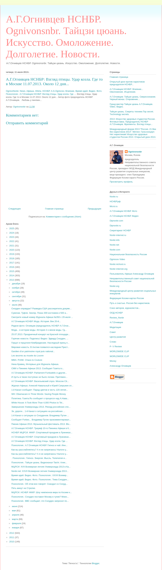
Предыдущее (94, 208)
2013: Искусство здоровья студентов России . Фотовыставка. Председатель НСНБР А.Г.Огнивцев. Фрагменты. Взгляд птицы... (133, 121)
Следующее (14, 208)
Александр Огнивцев (120, 366)
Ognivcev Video (117, 259)
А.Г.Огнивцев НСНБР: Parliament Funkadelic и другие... (39, 373)
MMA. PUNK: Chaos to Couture (26, 360)
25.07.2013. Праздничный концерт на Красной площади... (40, 334)
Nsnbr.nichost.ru (118, 264)
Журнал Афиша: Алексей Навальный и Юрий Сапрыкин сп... (42, 385)
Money (113, 361)
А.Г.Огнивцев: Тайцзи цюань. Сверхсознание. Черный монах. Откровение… (133, 98)
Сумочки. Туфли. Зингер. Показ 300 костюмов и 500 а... (39, 313)
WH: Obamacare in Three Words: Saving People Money (38, 394)
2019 (12, 254)
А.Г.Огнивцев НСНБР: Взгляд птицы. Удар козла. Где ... (39, 441)
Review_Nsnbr (117, 317)
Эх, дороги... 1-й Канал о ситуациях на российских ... (38, 411)
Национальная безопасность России (128, 254)
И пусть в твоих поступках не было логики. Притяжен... (39, 377)
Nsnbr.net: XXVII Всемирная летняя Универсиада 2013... (39, 471)
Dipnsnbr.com (116, 220)
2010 (12, 541)
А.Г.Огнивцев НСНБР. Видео (124, 216)
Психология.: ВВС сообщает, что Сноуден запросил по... (40, 501)
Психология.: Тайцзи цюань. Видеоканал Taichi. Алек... (39, 462)
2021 (12, 245)
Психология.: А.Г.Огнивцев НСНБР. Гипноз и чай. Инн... (39, 445)
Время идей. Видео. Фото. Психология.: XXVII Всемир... (39, 475)
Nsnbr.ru (114, 196)
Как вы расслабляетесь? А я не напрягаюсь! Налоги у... (39, 449)
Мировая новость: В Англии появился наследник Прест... (40, 347)
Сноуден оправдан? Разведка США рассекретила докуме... (41, 308)
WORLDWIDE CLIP (119, 351)
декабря (16, 283)
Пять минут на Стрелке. (23, 488)
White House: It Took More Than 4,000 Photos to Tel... (37, 402)
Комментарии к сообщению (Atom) (63, 216)
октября (16, 292)
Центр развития (118, 337)
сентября (17, 296)
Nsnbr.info (115, 240)
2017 (12, 262)
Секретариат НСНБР (120, 230)
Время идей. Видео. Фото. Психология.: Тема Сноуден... (40, 479)
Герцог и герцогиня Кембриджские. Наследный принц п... (40, 342)
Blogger (95, 563)
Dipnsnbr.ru (115, 225)
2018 (12, 258)
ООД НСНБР (116, 312)
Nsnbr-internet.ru (118, 235)
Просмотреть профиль (121, 181)
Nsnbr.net (114, 245)
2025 (12, 228)
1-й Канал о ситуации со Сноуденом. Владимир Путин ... (40, 415)
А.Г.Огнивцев (116, 322)
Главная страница (54, 208)
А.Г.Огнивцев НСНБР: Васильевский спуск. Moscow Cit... (40, 381)
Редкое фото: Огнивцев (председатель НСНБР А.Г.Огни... (40, 325)
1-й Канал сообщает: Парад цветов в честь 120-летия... (39, 390)
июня (15, 506)
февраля (17, 523)
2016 (12, 267)
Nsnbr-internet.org (118, 269)
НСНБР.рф (115, 201)
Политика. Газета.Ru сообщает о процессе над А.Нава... (40, 398)
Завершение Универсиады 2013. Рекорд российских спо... (40, 407)
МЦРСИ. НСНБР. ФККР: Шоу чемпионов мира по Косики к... (41, 492)
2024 (12, 233)
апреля (16, 515)
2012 (12, 533)
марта (15, 519)
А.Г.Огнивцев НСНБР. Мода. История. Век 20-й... (36, 321)
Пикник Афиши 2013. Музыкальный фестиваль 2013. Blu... (41, 424)
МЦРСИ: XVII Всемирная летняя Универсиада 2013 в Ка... (41, 466)
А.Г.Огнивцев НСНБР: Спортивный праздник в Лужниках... (41, 437)
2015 (12, 271)
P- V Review (116, 346)
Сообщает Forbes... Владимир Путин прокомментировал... (41, 419)
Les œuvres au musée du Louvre (27, 355)
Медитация (115, 327)
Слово (113, 341)
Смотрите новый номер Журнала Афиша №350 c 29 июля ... (42, 317)
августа (16, 300)
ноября (16, 288)
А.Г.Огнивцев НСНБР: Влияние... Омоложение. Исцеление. (126, 90)
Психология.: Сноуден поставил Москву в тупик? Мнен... (40, 496)
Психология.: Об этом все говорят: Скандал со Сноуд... (39, 484)
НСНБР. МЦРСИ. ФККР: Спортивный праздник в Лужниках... (41, 432)
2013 (12, 280)
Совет (113, 332)
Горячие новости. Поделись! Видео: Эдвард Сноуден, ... (39, 338)
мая (14, 510)
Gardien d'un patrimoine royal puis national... (33, 351)
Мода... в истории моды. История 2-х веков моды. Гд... (39, 330)
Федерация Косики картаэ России (127, 298)
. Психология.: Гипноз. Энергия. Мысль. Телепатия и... (38, 458)
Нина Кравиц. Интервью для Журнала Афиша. (35, 364)
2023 (12, 237)
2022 (12, 241)
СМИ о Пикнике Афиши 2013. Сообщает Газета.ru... (37, 368)
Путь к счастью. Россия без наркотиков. (130, 303)
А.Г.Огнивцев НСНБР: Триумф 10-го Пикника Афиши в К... (41, 428)
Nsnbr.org (114, 286)
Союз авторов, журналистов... (125, 308)
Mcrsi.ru (113, 206)
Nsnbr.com (115, 249)
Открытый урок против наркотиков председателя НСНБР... (127, 83)
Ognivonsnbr (135, 151)
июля (15, 305)
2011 (12, 537)
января (16, 527)
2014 (12, 275)
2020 (12, 250)
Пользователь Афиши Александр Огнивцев (132, 274)
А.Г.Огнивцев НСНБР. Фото (123, 211)
